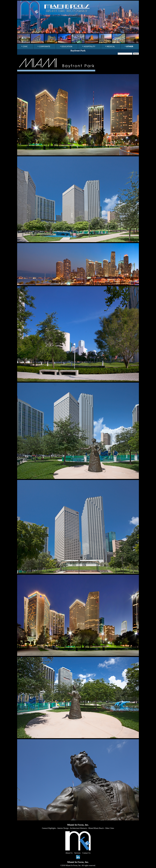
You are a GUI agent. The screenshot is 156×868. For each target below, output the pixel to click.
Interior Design (62, 828)
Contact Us (86, 853)
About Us (69, 853)
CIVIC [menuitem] (25, 46)
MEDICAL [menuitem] (111, 46)
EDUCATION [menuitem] (66, 46)
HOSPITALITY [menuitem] (89, 46)
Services (77, 853)
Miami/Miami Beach (96, 828)
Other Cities (109, 828)
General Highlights (49, 828)
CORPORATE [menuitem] (44, 46)
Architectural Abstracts (78, 828)
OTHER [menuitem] (129, 46)
